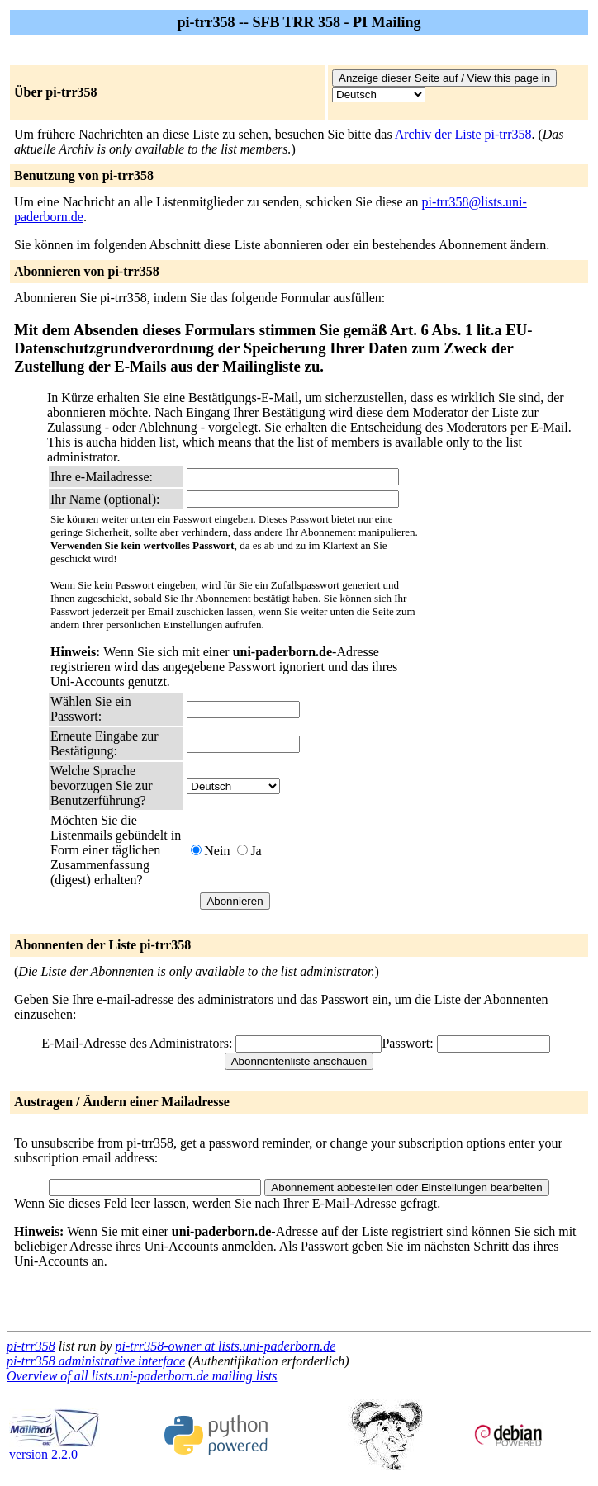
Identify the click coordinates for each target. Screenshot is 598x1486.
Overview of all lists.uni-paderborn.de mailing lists (142, 1376)
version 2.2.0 (54, 1448)
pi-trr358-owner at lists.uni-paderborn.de (226, 1346)
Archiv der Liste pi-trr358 (463, 134)
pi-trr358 (31, 1346)
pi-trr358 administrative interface (96, 1361)
